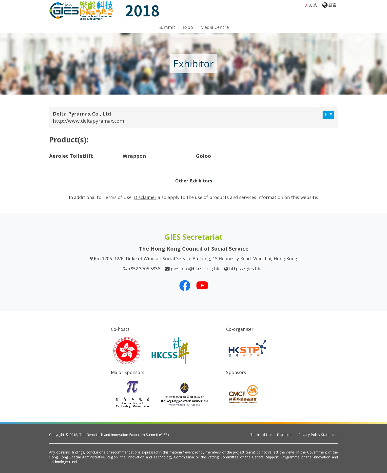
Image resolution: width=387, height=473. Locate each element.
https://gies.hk (244, 269)
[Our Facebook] (185, 285)
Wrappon (134, 156)
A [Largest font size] (315, 5)
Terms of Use (261, 434)
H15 (328, 115)
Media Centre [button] (214, 27)
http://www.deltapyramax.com (88, 121)
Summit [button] (166, 27)
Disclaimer (285, 434)
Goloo (203, 156)
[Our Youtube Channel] (202, 285)
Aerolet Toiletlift (71, 156)
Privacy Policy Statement (318, 434)
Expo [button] (188, 27)
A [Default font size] (306, 5)
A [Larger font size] (310, 5)
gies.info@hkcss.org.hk (195, 269)
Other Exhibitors (193, 181)
